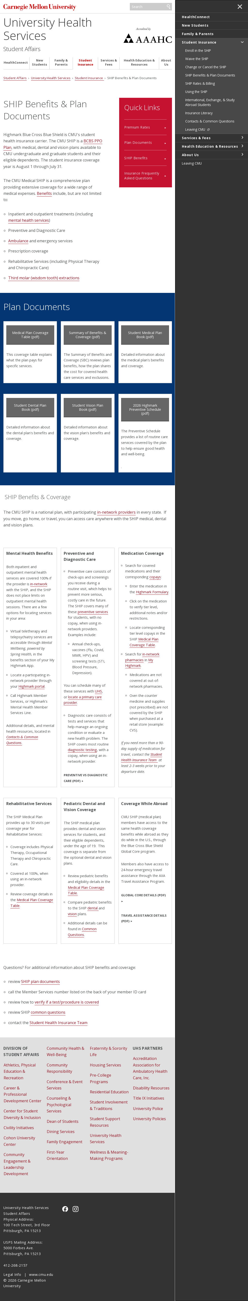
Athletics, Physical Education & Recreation (20, 1071)
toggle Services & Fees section (242, 137)
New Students (39, 62)
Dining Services (61, 1131)
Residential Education (109, 1092)
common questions (48, 1012)
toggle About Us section (242, 154)
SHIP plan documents (40, 981)
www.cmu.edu (41, 1274)
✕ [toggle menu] (240, 7)
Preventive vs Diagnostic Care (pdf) (86, 778)
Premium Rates (137, 127)
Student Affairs (21, 49)
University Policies (149, 1118)
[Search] (151, 7)
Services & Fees (109, 62)
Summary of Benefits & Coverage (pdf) (87, 334)
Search (168, 7)
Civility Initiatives (19, 1127)
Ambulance (18, 240)
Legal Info (12, 1274)
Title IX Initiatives (148, 1098)
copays (155, 577)
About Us (166, 62)
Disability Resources (151, 1088)
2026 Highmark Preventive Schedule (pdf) (145, 409)
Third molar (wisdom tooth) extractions (43, 278)
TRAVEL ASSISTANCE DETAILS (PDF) (144, 918)
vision (72, 914)
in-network (38, 584)
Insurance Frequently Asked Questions (141, 175)
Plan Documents (138, 142)
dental (93, 908)
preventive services (93, 611)
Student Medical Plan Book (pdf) (145, 334)
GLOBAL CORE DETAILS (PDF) (143, 895)
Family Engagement (64, 1141)
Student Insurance (85, 62)
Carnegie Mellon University (39, 7)
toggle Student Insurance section (242, 42)
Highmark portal (31, 686)
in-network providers (116, 512)
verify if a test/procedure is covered (67, 1002)
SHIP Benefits (135, 158)
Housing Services (105, 1065)
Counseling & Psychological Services (59, 1105)
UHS (98, 691)
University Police (148, 1108)
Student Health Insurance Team (141, 757)
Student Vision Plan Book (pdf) (87, 407)
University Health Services (47, 28)
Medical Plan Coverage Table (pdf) (30, 334)
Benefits (44, 193)
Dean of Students (62, 1121)
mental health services (28, 220)
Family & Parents (61, 62)
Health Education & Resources (139, 62)
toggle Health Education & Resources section (242, 146)
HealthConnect (16, 63)
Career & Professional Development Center (22, 1094)
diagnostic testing (82, 749)
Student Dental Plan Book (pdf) (30, 407)
